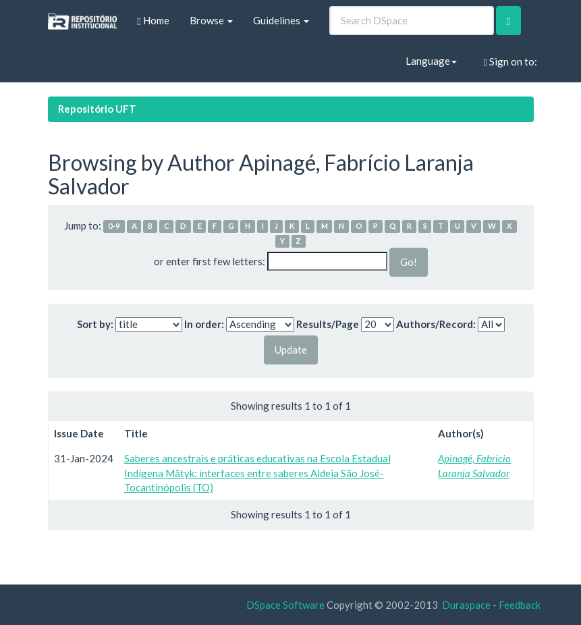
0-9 (114, 226)
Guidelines (281, 20)
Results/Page (327, 324)
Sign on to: (510, 61)
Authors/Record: (436, 324)
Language (431, 61)
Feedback (520, 605)
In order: (204, 324)
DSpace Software (285, 605)
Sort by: (95, 324)
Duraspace (466, 605)
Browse (211, 20)
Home (153, 20)
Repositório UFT (97, 109)
